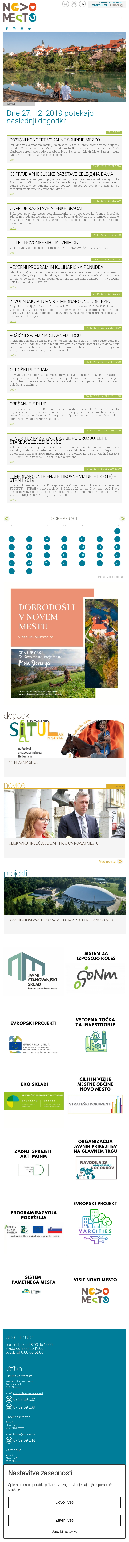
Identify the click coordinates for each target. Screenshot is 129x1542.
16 (11, 555)
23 (11, 563)
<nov (7, 519)
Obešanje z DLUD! (29, 404)
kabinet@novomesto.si (24, 1434)
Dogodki (11, 103)
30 (11, 571)
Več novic (107, 861)
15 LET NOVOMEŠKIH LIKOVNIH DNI (44, 242)
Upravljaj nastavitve (64, 1532)
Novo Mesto (28, 12)
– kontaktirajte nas (107, 4)
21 (99, 555)
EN (82, 4)
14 (99, 547)
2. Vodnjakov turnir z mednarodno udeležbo (60, 301)
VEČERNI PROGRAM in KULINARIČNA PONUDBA (56, 267)
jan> (122, 519)
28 (99, 563)
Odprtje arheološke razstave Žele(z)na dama (61, 174)
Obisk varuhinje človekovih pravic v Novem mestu (54, 843)
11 (47, 547)
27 (82, 563)
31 (29, 571)
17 (29, 555)
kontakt (74, 4)
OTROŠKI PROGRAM (29, 369)
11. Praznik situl (23, 762)
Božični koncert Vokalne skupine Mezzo (55, 140)
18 (47, 555)
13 (82, 547)
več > (13, 159)
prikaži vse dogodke (110, 577)
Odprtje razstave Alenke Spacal (46, 208)
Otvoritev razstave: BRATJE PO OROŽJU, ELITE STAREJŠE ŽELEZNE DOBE (59, 440)
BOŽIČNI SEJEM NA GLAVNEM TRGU (45, 335)
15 (117, 547)
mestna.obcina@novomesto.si (28, 1393)
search (65, 4)
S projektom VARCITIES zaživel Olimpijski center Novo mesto (63, 920)
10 (29, 547)
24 (29, 563)
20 (82, 555)
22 (117, 555)
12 (64, 547)
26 (64, 563)
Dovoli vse (65, 1502)
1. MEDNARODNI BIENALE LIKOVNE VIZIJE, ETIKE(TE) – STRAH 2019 (63, 478)
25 (47, 563)
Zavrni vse (65, 1520)
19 (64, 555)
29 (117, 563)
